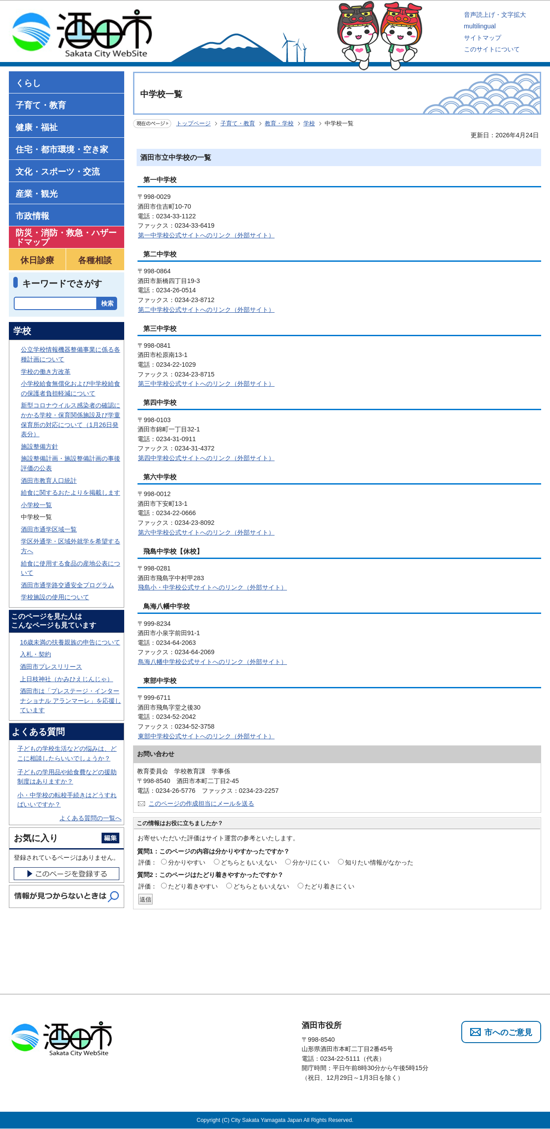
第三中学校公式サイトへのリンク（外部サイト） (206, 383)
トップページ (193, 123)
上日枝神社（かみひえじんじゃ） (66, 679)
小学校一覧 (36, 504)
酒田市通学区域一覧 (49, 529)
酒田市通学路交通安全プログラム (67, 585)
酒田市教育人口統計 (49, 480)
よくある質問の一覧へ (90, 818)
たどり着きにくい (329, 886)
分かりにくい (311, 862)
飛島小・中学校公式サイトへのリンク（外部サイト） (212, 587)
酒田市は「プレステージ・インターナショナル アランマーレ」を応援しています (70, 700)
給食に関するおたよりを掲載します (70, 492)
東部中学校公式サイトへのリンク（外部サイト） (206, 736)
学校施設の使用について (55, 597)
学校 (309, 123)
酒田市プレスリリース (51, 666)
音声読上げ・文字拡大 (495, 14)
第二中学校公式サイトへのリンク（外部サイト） (206, 309)
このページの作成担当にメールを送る (201, 803)
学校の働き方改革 (46, 371)
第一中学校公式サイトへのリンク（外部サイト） (206, 235)
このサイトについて (492, 49)
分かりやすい (186, 862)
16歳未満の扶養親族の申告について (70, 642)
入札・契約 (35, 654)
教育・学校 (279, 123)
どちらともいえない (249, 862)
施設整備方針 (39, 446)
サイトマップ (482, 37)
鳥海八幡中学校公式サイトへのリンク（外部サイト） (212, 661)
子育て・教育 (237, 123)
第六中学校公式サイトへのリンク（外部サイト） (206, 532)
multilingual (480, 26)
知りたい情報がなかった (379, 862)
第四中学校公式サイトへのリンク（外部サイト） (206, 458)
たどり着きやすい (193, 886)
